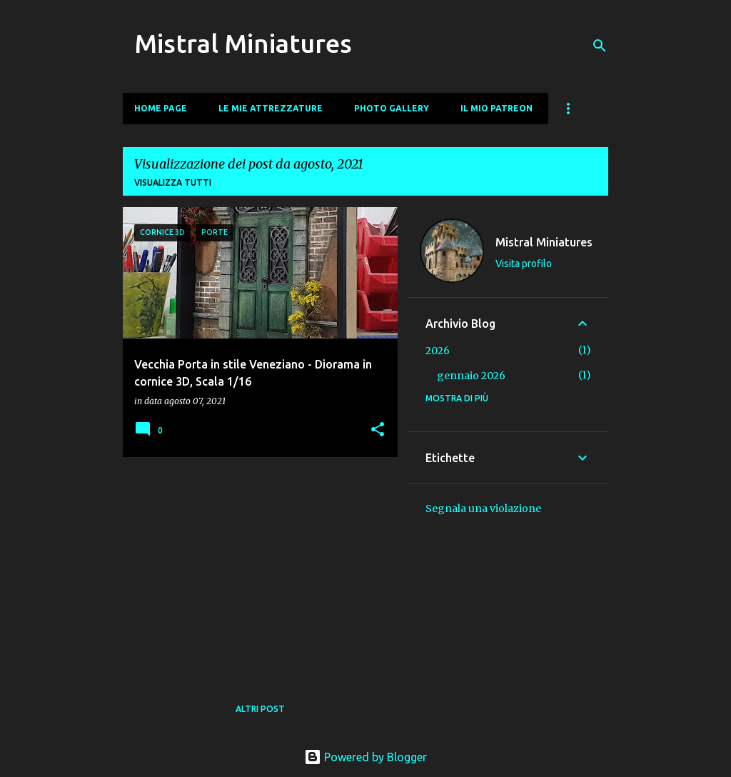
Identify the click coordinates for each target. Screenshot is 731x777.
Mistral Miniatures (243, 43)
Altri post (260, 708)
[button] (377, 430)
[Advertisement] (255, 568)
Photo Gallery (391, 108)
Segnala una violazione (483, 508)
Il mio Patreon (496, 108)
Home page (160, 108)
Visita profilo (523, 263)
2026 (437, 350)
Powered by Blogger (365, 757)
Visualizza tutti (172, 182)
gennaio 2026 (471, 375)
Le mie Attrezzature (270, 108)
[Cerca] (599, 46)
